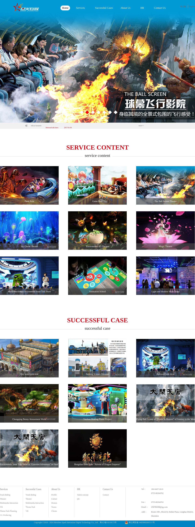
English (192, 6)
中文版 (183, 6)
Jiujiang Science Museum (54, 126)
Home (65, 7)
